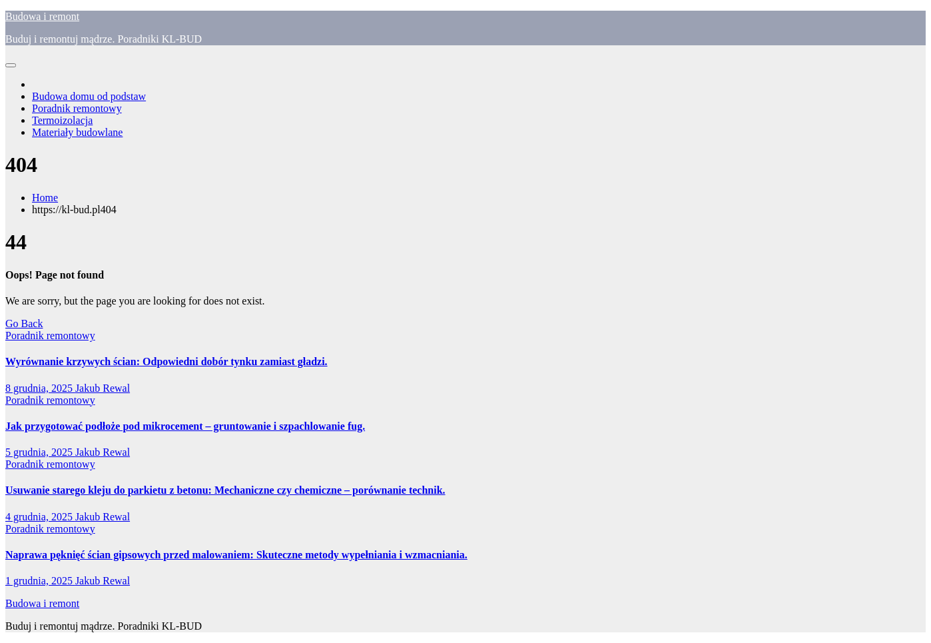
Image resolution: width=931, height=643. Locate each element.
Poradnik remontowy (77, 108)
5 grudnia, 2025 (40, 452)
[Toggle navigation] (10, 65)
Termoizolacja (62, 120)
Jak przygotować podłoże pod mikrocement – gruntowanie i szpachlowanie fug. (185, 426)
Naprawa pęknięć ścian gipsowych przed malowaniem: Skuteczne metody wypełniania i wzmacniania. (236, 554)
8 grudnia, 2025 (40, 388)
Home (45, 197)
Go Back (24, 323)
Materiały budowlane (77, 132)
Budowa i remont (42, 16)
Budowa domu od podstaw (89, 96)
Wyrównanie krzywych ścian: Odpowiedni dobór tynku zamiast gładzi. (166, 361)
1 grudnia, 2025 (40, 580)
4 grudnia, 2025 (40, 516)
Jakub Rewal (102, 388)
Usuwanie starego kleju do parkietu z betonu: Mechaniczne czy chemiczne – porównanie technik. (225, 490)
